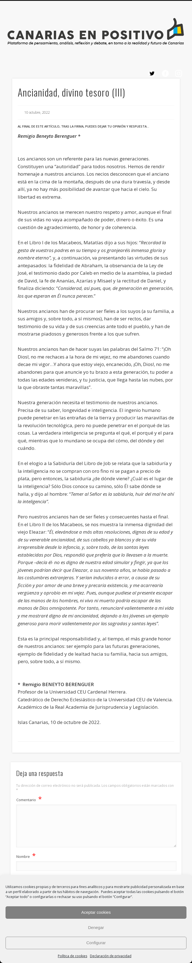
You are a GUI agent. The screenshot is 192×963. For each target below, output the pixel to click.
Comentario (29, 798)
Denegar (96, 927)
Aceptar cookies (96, 912)
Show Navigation (159, 115)
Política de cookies (72, 956)
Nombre (26, 855)
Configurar (96, 942)
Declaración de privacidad (110, 956)
